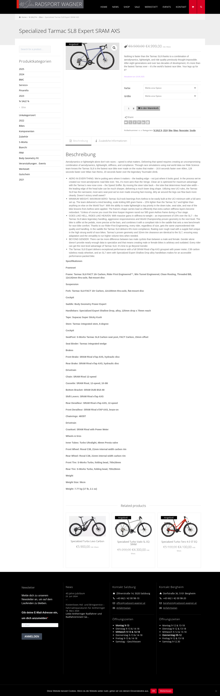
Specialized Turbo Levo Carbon (87, 541)
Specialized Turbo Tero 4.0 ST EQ (179, 541)
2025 (21, 69)
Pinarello (24, 90)
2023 (21, 95)
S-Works (23, 142)
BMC (21, 79)
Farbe (127, 88)
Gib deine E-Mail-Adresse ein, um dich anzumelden (40, 615)
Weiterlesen (165, 691)
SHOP (127, 6)
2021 (21, 179)
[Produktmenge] (130, 108)
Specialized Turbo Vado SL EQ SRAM (133, 543)
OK (153, 691)
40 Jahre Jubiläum (75, 593)
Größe (127, 96)
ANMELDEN (31, 636)
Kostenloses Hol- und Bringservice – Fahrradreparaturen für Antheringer (85, 606)
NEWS (115, 6)
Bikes (175, 130)
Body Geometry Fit (29, 158)
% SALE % (157, 130)
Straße (193, 130)
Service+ (23, 85)
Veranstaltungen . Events (32, 163)
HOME (103, 6)
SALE (137, 6)
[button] (114, 48)
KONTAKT (181, 6)
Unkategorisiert (27, 115)
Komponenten (26, 131)
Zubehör (23, 136)
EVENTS (167, 6)
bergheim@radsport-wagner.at (180, 603)
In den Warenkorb (149, 108)
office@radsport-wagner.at (130, 603)
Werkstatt (24, 168)
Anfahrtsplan (123, 607)
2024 (165, 130)
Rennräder (184, 130)
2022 (21, 120)
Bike (170, 130)
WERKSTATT (151, 6)
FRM (21, 152)
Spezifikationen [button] (74, 261)
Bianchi (23, 147)
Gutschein (24, 174)
